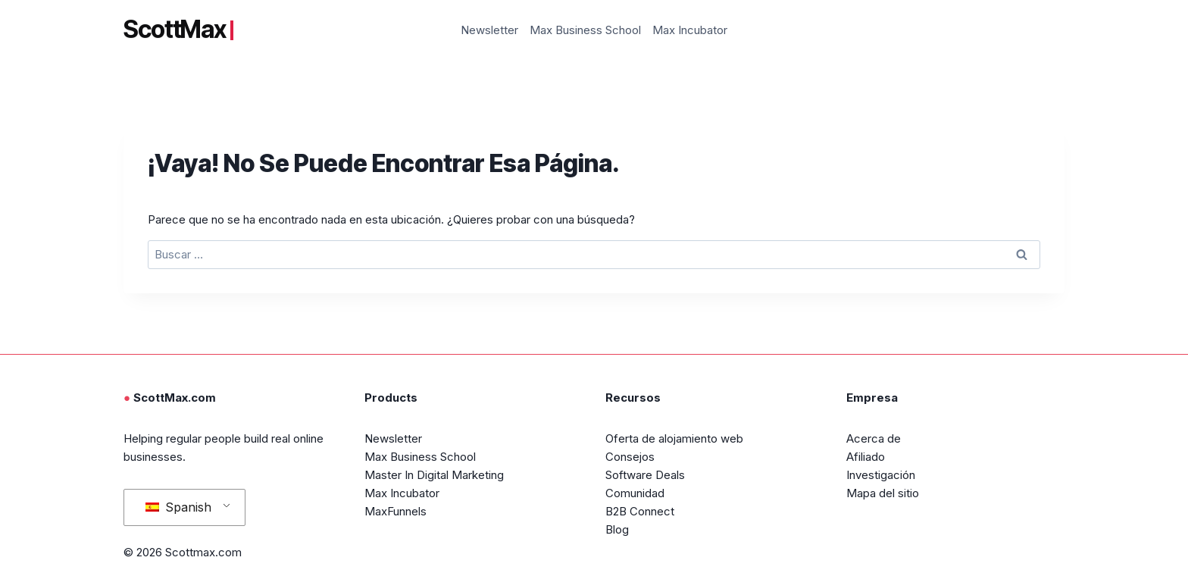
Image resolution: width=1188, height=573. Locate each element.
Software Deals (645, 475)
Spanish (178, 507)
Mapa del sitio (882, 493)
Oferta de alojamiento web (674, 438)
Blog (617, 529)
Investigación (880, 475)
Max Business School (585, 30)
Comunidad (634, 493)
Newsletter (489, 30)
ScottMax (178, 29)
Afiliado (865, 456)
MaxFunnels (395, 511)
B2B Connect (639, 511)
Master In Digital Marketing (434, 475)
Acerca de (873, 438)
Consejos (630, 456)
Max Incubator (689, 30)
